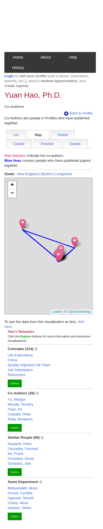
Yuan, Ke (15, 409)
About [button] (46, 57)
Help (73, 57)
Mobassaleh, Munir (23, 488)
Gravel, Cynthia (20, 493)
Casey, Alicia (18, 503)
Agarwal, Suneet (21, 498)
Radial (63, 135)
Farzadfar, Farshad (23, 449)
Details (75, 144)
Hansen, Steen (19, 508)
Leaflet (57, 312)
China (12, 360)
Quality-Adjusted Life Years (29, 365)
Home (18, 57)
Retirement (16, 375)
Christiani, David (21, 458)
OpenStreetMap (79, 312)
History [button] (18, 67)
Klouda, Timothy (20, 404)
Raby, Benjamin (20, 419)
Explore (14, 383)
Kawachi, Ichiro (20, 444)
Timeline (47, 144)
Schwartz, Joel (19, 463)
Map (38, 135)
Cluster (18, 144)
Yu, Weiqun (17, 399)
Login (9, 76)
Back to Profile (78, 113)
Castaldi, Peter (19, 414)
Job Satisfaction (20, 370)
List (16, 135)
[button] (58, 256)
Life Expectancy (20, 355)
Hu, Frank (15, 454)
